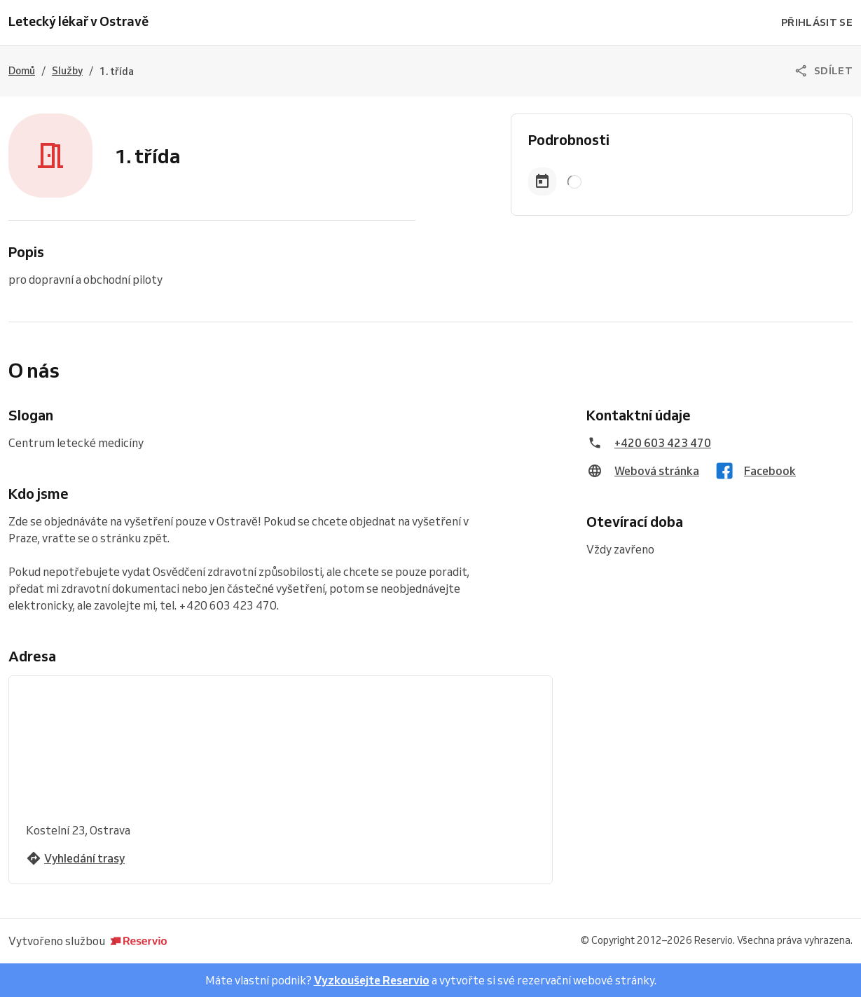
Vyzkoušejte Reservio (371, 980)
